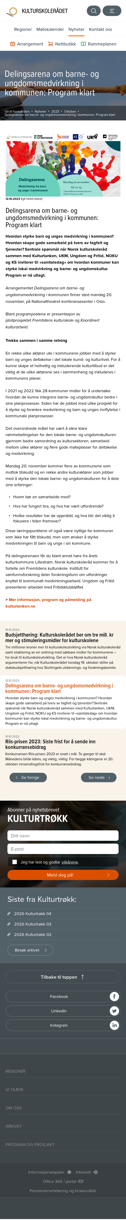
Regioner (22, 29)
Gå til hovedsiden (17, 112)
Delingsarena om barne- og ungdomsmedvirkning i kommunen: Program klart (60, 115)
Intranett (83, 1173)
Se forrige (30, 778)
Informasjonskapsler (46, 1173)
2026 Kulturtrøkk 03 (32, 925)
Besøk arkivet (27, 951)
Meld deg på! (60, 875)
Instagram (59, 1026)
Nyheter (77, 29)
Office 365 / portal (59, 1182)
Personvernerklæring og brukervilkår (63, 1191)
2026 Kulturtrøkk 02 (33, 935)
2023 (55, 112)
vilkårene (69, 863)
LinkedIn (59, 1012)
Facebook (59, 997)
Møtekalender (50, 29)
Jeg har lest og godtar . (50, 863)
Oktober (70, 112)
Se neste (97, 778)
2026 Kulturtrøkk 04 (32, 914)
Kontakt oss (101, 29)
